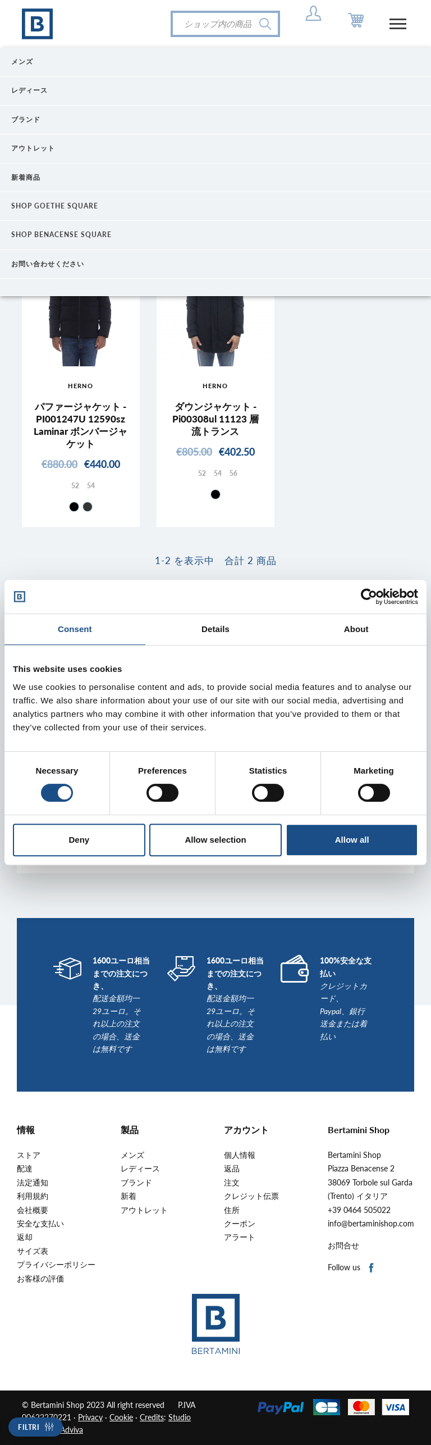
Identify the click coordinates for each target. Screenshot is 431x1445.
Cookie (121, 1417)
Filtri (28, 1427)
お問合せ (343, 1245)
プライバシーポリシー (56, 1264)
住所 (232, 1210)
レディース (140, 1168)
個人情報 (239, 1155)
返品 (232, 1168)
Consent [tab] (75, 629)
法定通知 (32, 1182)
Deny (78, 839)
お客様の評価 (40, 1278)
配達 (25, 1168)
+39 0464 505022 (359, 1210)
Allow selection (215, 839)
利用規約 (32, 1196)
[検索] (225, 24)
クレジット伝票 (251, 1196)
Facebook (372, 1268)
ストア (28, 1155)
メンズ (132, 1155)
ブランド (136, 1182)
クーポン (239, 1223)
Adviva (71, 1429)
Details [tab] (215, 629)
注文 (232, 1182)
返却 (25, 1237)
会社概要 (32, 1210)
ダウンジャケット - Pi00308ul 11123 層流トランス (215, 419)
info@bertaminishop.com (371, 1223)
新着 (128, 1196)
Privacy (90, 1417)
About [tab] (356, 629)
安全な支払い (40, 1223)
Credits (152, 1417)
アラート (239, 1237)
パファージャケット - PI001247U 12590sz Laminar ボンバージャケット (80, 425)
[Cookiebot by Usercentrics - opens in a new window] (369, 596)
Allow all (352, 839)
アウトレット (144, 1210)
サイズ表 (32, 1251)
